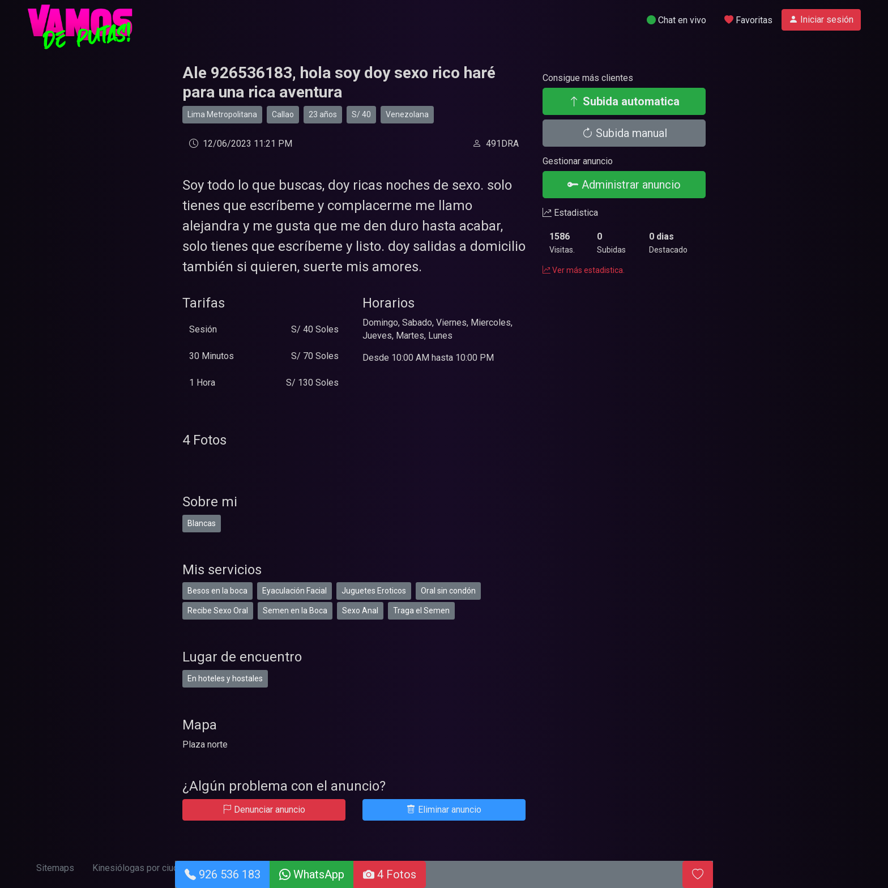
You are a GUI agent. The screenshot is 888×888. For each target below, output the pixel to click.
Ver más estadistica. (584, 270)
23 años (323, 114)
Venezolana (407, 114)
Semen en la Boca (295, 610)
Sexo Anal (360, 610)
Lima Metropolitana (222, 114)
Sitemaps (55, 868)
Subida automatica (624, 101)
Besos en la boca (217, 590)
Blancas (201, 523)
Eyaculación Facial (294, 590)
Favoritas (748, 20)
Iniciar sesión (821, 19)
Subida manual (624, 133)
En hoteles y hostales (225, 678)
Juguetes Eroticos (373, 590)
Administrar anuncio (624, 184)
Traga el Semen (421, 610)
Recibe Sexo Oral (217, 610)
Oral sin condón (448, 590)
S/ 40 (361, 114)
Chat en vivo (676, 20)
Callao (283, 114)
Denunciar (264, 809)
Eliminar (444, 809)
